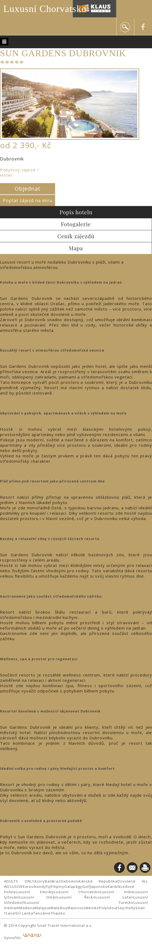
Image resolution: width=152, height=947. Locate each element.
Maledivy (59, 907)
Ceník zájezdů (75, 236)
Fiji (48, 886)
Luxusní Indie (117, 891)
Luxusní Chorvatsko (45, 8)
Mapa (76, 248)
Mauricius (76, 907)
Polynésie (108, 907)
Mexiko (92, 907)
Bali (48, 881)
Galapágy (73, 886)
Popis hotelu (76, 212)
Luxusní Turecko (79, 902)
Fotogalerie (76, 224)
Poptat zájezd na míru (27, 200)
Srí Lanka (24, 913)
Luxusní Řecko (76, 897)
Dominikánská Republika (92, 881)
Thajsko (58, 913)
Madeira (27, 907)
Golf (86, 886)
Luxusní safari (115, 897)
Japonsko (99, 886)
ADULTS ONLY (19, 881)
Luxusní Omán (38, 897)
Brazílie (59, 881)
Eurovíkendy (34, 886)
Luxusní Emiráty (35, 891)
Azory (39, 881)
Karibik (114, 886)
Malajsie (43, 907)
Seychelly (126, 907)
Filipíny (57, 886)
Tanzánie (42, 913)
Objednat (27, 188)
